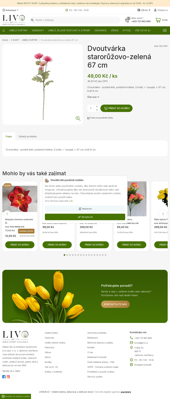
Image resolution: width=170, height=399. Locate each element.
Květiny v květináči (53, 371)
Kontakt (90, 347)
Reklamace (92, 338)
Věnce (48, 352)
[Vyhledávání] (75, 20)
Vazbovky (49, 338)
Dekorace (49, 347)
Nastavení (85, 209)
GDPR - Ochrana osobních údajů (102, 367)
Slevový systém (94, 376)
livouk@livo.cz (139, 343)
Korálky (48, 362)
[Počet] (90, 108)
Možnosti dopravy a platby (100, 342)
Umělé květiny (51, 333)
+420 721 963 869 (141, 21)
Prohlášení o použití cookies (100, 371)
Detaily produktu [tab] (28, 136)
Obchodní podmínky (97, 333)
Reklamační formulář (96, 357)
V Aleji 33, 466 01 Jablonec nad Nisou (144, 351)
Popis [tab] (9, 136)
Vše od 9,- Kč (51, 367)
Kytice (48, 357)
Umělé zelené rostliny (55, 342)
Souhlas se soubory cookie (15, 396)
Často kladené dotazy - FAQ (100, 362)
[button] (64, 255)
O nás (90, 352)
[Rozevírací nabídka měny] (144, 10)
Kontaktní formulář (140, 365)
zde (71, 200)
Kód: (156, 46)
